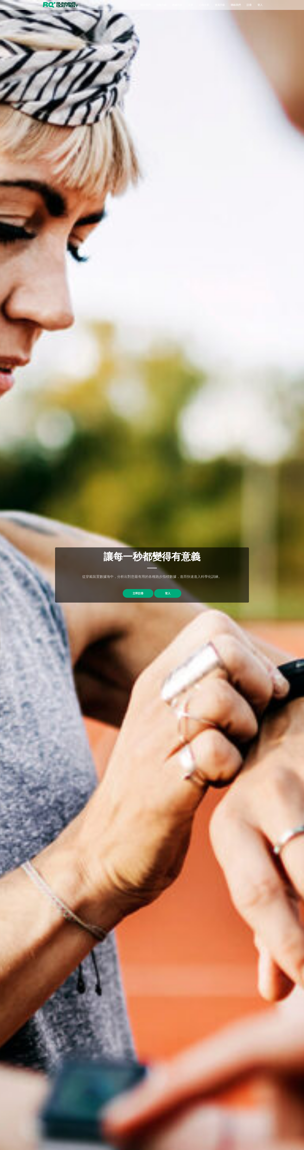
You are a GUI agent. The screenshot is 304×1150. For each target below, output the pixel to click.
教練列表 (177, 5)
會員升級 (220, 5)
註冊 (249, 5)
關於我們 (145, 5)
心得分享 (204, 5)
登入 (260, 5)
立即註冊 (133, 594)
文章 (190, 5)
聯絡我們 (236, 5)
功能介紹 (161, 5)
